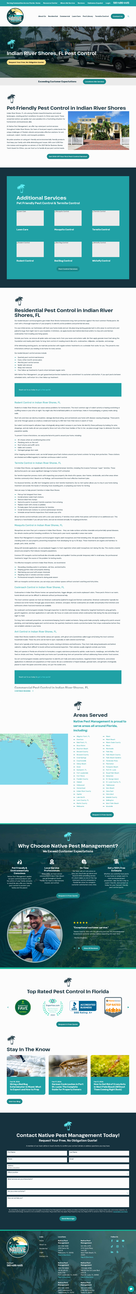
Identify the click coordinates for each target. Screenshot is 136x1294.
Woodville (109, 806)
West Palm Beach (112, 803)
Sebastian (109, 776)
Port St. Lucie (111, 770)
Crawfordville (81, 761)
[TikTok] (112, 1246)
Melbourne (80, 806)
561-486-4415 (121, 2)
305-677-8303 (86, 1288)
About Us (42, 1245)
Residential (43, 1249)
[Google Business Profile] (117, 1241)
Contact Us (118, 16)
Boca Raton (81, 746)
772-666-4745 (86, 1268)
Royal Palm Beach (112, 773)
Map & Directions (64, 1255)
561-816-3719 (86, 1246)
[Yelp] (117, 1252)
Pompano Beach (112, 767)
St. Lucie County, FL (113, 782)
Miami (108, 736)
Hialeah (79, 782)
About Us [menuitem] (42, 16)
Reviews (81, 3)
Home (38, 3)
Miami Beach (110, 739)
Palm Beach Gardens (113, 758)
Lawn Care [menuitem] (76, 16)
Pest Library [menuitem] (88, 16)
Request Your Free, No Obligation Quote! (26, 62)
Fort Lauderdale (82, 773)
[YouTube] (123, 1241)
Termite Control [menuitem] (102, 16)
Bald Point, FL (82, 742)
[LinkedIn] (112, 1252)
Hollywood (80, 785)
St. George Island (112, 779)
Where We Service (67, 3)
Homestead (81, 788)
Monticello (110, 749)
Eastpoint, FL (82, 770)
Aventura (80, 739)
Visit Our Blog (14, 1101)
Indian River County (84, 791)
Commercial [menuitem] (65, 16)
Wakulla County (111, 797)
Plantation (110, 764)
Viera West (110, 794)
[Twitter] (123, 1246)
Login (108, 3)
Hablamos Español (95, 3)
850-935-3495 (63, 1288)
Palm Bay (109, 752)
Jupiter (79, 794)
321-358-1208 (63, 1246)
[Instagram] (117, 1246)
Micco (108, 746)
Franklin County (82, 779)
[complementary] (120, 1282)
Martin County (82, 803)
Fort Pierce (81, 776)
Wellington (110, 800)
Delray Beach (81, 764)
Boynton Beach (82, 749)
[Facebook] (112, 1241)
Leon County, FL (83, 800)
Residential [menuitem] (53, 16)
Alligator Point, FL (83, 736)
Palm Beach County (113, 755)
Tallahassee (110, 785)
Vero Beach (110, 788)
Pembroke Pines (112, 761)
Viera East (109, 791)
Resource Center (50, 3)
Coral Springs (81, 758)
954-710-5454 (63, 1268)
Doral (78, 767)
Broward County (83, 755)
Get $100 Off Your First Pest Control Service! (68, 156)
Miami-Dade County (113, 742)
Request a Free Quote (102, 815)
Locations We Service (94, 81)
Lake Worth (81, 797)
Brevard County (82, 752)
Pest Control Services (68, 269)
